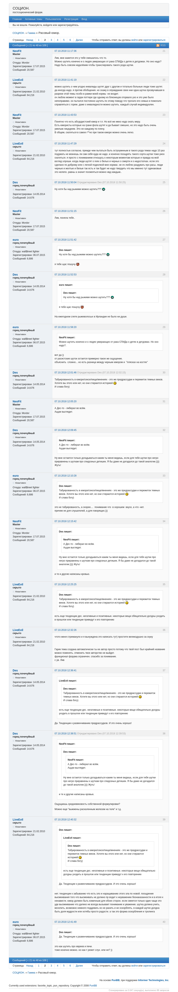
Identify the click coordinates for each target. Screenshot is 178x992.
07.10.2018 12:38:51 (65, 733)
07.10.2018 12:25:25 (65, 584)
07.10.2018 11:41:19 (65, 79)
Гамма (31, 32)
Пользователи (53, 19)
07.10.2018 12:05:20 (65, 401)
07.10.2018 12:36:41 (65, 670)
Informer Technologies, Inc (153, 980)
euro (16, 239)
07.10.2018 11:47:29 (65, 143)
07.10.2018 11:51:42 (65, 239)
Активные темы (33, 19)
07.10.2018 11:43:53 (65, 114)
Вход (84, 19)
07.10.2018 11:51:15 (65, 211)
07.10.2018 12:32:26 (65, 630)
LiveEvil (18, 79)
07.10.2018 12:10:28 (65, 475)
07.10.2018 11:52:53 (65, 274)
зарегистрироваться (154, 40)
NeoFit (17, 51)
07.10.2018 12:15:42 (65, 521)
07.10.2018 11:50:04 (65, 182)
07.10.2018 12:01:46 (65, 372)
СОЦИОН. (21, 8)
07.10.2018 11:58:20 (65, 327)
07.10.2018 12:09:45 (65, 430)
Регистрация (71, 19)
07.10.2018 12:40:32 (65, 819)
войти (135, 40)
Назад (29, 40)
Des (15, 182)
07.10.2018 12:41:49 (65, 922)
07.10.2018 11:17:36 (65, 51)
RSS (163, 45)
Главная (17, 19)
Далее (79, 40)
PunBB (116, 980)
